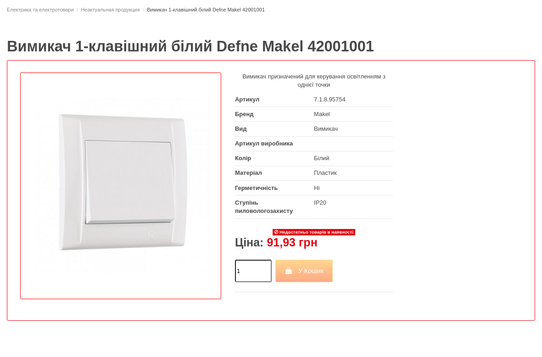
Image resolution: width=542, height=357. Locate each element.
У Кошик (304, 270)
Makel (322, 114)
